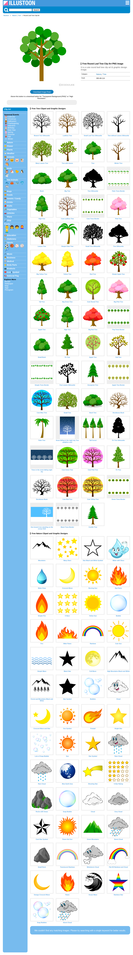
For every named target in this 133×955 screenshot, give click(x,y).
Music (9, 254)
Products (11, 269)
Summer (11, 134)
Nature (14, 15)
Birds (9, 168)
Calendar (11, 117)
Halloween (12, 121)
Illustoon (6, 15)
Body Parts (12, 265)
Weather (10, 153)
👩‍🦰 (22, 227)
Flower (10, 146)
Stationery (11, 239)
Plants (10, 150)
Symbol (15, 272)
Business (11, 258)
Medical (10, 261)
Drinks (10, 202)
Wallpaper (9, 284)
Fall (9, 137)
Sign (7, 288)
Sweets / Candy (14, 199)
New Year (12, 130)
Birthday (11, 128)
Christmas (12, 119)
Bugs (9, 191)
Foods (10, 195)
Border (7, 282)
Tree (19, 15)
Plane (9, 217)
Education (11, 235)
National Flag (13, 276)
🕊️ (7, 175)
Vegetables (12, 209)
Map (6, 286)
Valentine (11, 126)
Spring (10, 132)
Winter (10, 139)
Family (7, 224)
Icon (9, 272)
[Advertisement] (105, 40)
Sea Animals (12, 180)
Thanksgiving (13, 123)
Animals (10, 157)
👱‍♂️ (7, 231)
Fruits (9, 206)
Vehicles (11, 213)
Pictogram (9, 290)
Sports (10, 243)
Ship (9, 220)
